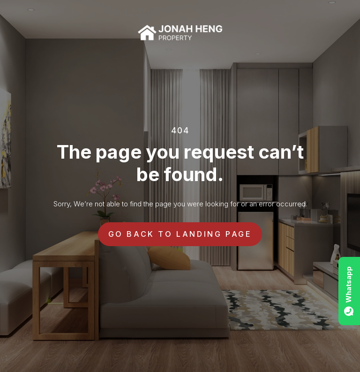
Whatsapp (348, 284)
